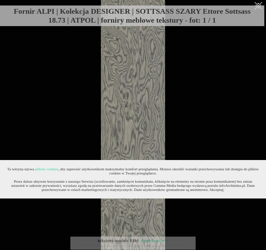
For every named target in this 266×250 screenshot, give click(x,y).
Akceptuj (216, 190)
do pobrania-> (154, 240)
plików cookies (46, 169)
